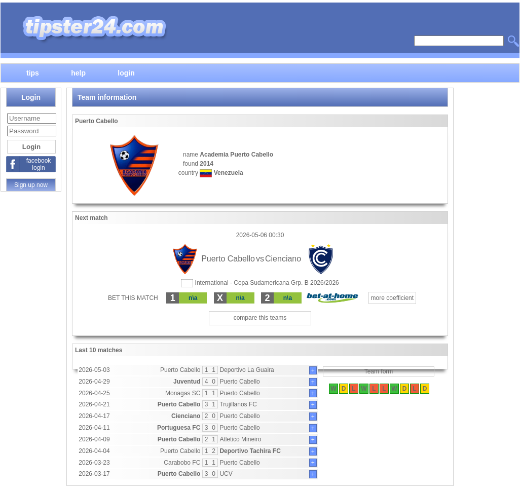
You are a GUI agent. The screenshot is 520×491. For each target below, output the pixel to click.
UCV (225, 473)
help (78, 72)
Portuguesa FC (178, 427)
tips (32, 72)
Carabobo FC (182, 462)
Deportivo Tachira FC (249, 451)
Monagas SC (182, 393)
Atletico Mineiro (240, 439)
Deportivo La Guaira (246, 369)
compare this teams (260, 317)
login (126, 72)
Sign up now (31, 184)
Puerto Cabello (180, 369)
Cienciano (185, 416)
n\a (193, 297)
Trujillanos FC (238, 404)
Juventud (186, 381)
